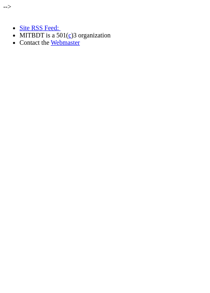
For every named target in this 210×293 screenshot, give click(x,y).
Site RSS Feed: (40, 27)
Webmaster (65, 42)
